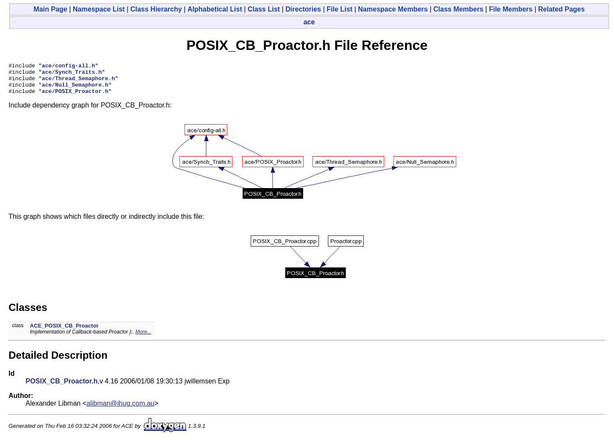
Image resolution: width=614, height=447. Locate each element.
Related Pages (561, 9)
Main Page (50, 9)
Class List (264, 9)
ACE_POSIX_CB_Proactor (64, 332)
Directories (303, 9)
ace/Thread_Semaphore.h (78, 82)
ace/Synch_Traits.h (71, 74)
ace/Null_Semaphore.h (75, 89)
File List (339, 9)
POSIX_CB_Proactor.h (62, 387)
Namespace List (99, 9)
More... (143, 338)
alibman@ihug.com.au (120, 409)
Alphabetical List (215, 9)
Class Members (458, 9)
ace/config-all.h (68, 66)
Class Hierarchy (156, 9)
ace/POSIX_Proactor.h (75, 97)
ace (309, 22)
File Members (511, 9)
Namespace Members (393, 9)
